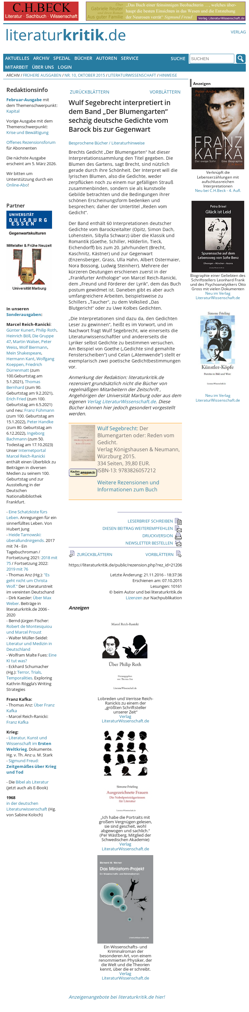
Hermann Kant (20, 359)
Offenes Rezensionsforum (31, 142)
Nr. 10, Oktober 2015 (84, 75)
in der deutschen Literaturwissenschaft (26, 806)
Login (65, 67)
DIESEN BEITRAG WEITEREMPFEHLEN (142, 528)
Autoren (106, 58)
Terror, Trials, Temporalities (24, 675)
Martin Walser (26, 341)
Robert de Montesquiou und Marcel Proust (29, 629)
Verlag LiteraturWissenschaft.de (121, 401)
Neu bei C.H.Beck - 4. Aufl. (218, 190)
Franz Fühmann (39, 410)
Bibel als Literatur (32, 782)
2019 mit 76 (17, 569)
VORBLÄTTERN (166, 92)
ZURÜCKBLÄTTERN (89, 92)
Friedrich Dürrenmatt (24, 367)
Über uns (43, 67)
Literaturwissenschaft (132, 75)
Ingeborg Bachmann (25, 436)
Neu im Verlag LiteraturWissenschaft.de (218, 295)
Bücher (83, 58)
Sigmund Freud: (31, 766)
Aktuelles (17, 58)
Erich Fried (16, 399)
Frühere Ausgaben (42, 75)
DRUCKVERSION (162, 535)
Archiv (41, 58)
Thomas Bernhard (23, 384)
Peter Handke (40, 422)
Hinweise (168, 75)
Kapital (12, 111)
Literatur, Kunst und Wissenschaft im (28, 743)
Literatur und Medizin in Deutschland (29, 646)
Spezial (62, 58)
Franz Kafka (17, 722)
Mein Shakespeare (23, 353)
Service (130, 58)
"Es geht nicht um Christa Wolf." (27, 580)
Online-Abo (17, 185)
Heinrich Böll (18, 336)
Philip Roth (46, 330)
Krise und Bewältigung (27, 132)
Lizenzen (134, 598)
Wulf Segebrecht (117, 428)
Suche (178, 58)
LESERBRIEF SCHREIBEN (155, 521)
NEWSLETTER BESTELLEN (153, 543)
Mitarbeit (16, 67)
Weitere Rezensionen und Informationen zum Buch (128, 486)
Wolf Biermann (33, 347)
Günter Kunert (20, 330)
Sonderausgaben (23, 314)
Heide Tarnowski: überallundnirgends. (25, 537)
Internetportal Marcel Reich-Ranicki (26, 453)
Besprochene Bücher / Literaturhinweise (107, 143)
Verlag (238, 32)
